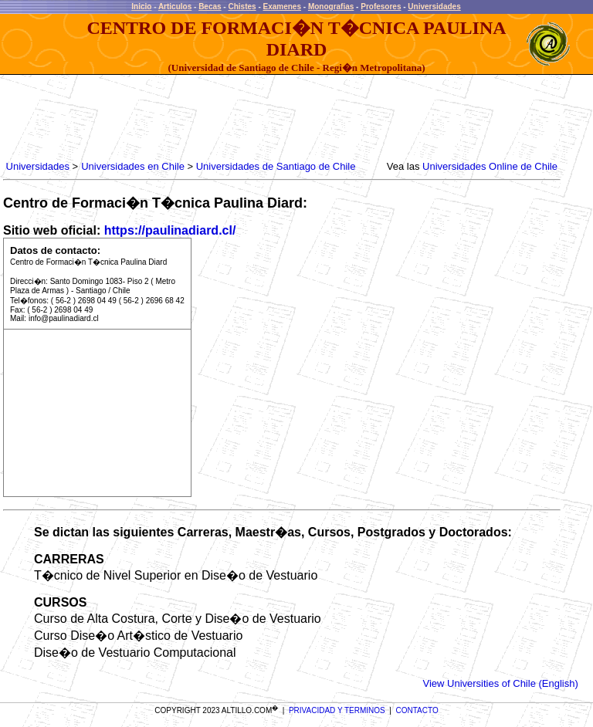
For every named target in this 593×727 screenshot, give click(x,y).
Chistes (242, 6)
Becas (209, 6)
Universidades (434, 6)
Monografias (331, 6)
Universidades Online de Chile (489, 166)
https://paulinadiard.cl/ (170, 230)
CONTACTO (417, 710)
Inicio (141, 6)
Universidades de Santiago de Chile (276, 166)
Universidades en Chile (133, 166)
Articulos (174, 6)
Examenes (282, 6)
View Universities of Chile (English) (500, 683)
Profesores (381, 6)
